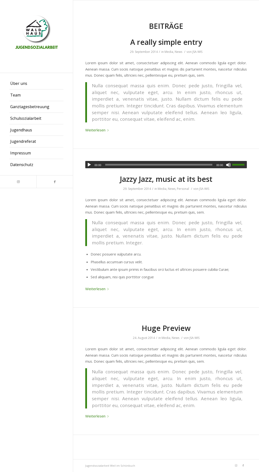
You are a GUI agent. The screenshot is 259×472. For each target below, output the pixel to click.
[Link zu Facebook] (54, 182)
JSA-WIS (197, 52)
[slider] (159, 165)
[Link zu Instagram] (18, 182)
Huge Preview (166, 328)
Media (168, 52)
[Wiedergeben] (89, 164)
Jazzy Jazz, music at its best (166, 179)
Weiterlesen (98, 130)
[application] (166, 164)
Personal (183, 189)
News (178, 52)
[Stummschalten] (228, 164)
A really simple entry (166, 42)
